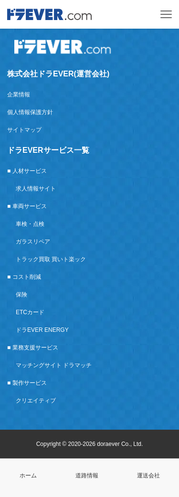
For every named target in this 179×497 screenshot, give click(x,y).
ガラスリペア (33, 241)
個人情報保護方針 (30, 112)
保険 (21, 294)
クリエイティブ (36, 400)
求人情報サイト (36, 188)
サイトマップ (24, 130)
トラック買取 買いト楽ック (51, 259)
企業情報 (18, 94)
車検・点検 (30, 224)
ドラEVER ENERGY (42, 330)
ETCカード (30, 312)
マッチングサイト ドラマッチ (54, 365)
